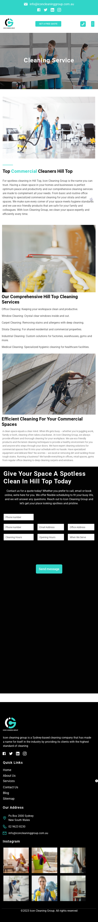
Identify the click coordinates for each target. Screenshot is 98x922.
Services (9, 781)
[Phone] (19, 527)
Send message (49, 569)
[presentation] (29, 557)
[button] (92, 24)
